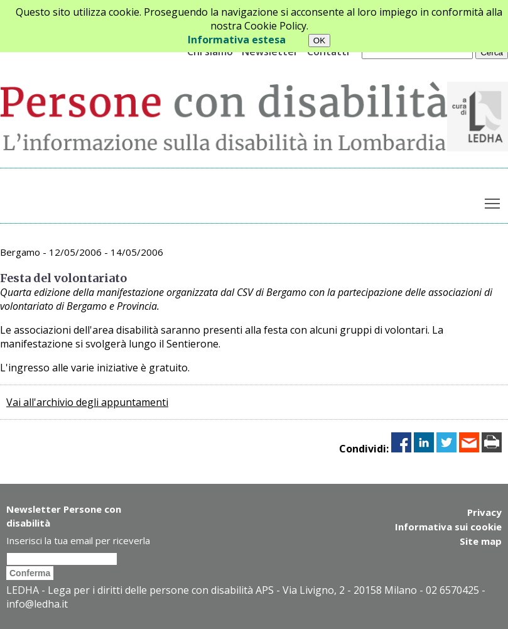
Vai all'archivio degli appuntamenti (87, 402)
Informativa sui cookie (448, 526)
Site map (481, 539)
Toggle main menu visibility (493, 201)
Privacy (484, 512)
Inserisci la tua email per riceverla (78, 540)
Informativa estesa (237, 39)
